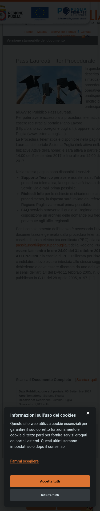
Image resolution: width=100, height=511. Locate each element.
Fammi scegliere (24, 461)
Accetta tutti (50, 481)
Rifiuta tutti (50, 495)
